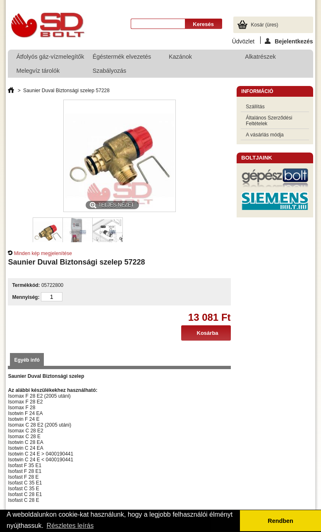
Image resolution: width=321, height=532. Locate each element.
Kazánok (196, 58)
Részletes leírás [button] (70, 525)
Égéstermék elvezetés (120, 58)
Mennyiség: (25, 297)
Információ (257, 91)
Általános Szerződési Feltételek (269, 120)
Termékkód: (26, 285)
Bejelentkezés (289, 41)
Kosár (264, 25)
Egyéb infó (26, 360)
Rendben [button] (280, 521)
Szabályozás (120, 72)
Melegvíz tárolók (43, 72)
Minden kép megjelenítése (43, 253)
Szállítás (255, 107)
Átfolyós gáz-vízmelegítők (49, 56)
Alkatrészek (260, 56)
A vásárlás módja (264, 135)
